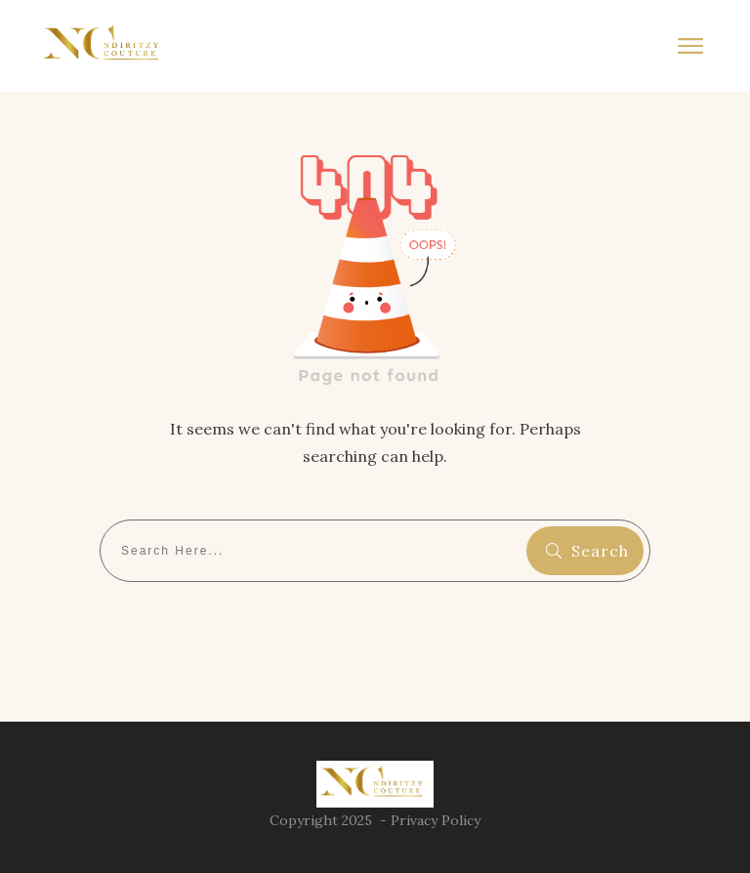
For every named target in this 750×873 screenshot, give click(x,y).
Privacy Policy (435, 820)
